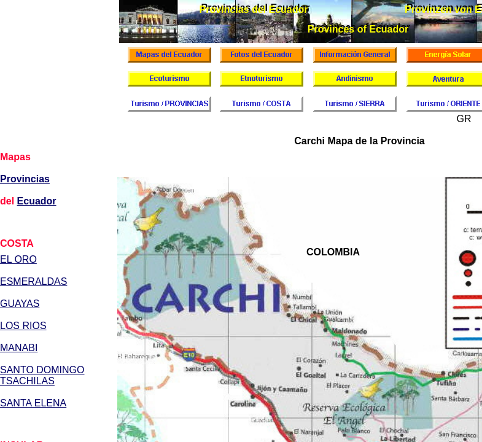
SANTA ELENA (33, 403)
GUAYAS (19, 303)
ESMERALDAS (33, 281)
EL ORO (18, 259)
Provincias (25, 179)
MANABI (18, 348)
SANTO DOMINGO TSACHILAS (42, 375)
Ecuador (36, 201)
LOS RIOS (23, 325)
